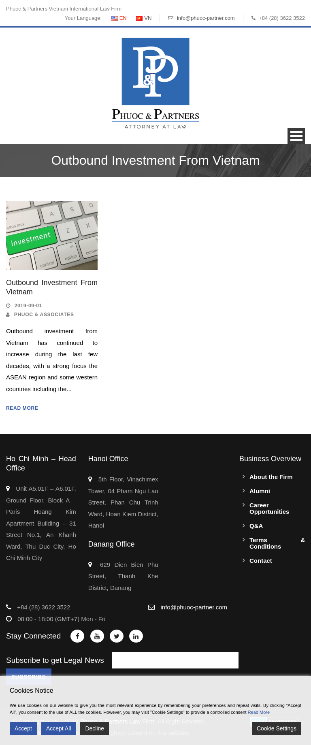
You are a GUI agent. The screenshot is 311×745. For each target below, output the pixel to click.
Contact (260, 560)
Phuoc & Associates (44, 314)
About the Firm (271, 476)
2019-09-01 (28, 306)
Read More (22, 408)
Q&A (256, 525)
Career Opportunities (269, 508)
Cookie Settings (276, 728)
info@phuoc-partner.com (206, 18)
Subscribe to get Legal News (55, 660)
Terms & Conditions (277, 543)
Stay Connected (33, 636)
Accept (23, 728)
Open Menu (296, 136)
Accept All (58, 728)
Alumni (259, 490)
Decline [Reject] (94, 728)
